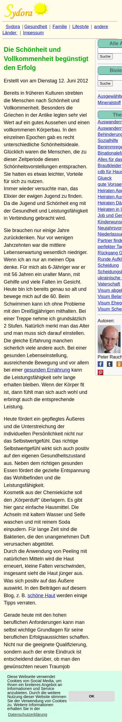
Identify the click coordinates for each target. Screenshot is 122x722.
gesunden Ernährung (47, 370)
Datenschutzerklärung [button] (27, 714)
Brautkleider (109, 165)
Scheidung (108, 265)
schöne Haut (41, 595)
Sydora (13, 26)
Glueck (105, 178)
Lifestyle (80, 26)
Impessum (33, 32)
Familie (60, 26)
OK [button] (91, 696)
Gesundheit (35, 26)
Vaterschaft (109, 284)
